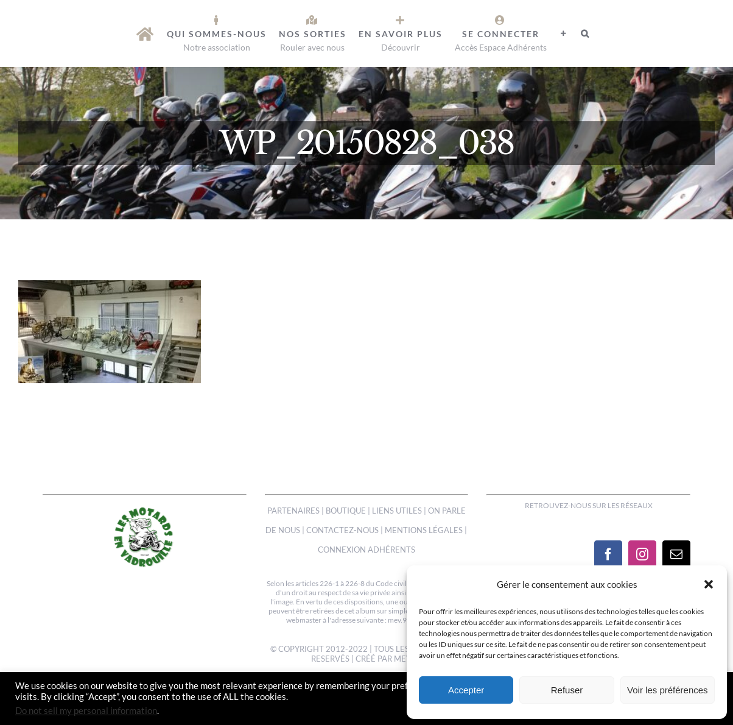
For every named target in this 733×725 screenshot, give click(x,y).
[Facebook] (608, 554)
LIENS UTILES (397, 510)
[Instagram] (642, 554)
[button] (709, 584)
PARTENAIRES (293, 510)
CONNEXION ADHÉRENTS (366, 549)
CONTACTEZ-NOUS (342, 530)
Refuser (567, 690)
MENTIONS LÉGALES (424, 530)
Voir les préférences (667, 690)
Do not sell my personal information (86, 711)
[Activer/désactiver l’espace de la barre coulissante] (564, 33)
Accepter (466, 690)
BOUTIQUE (346, 510)
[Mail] (676, 554)
